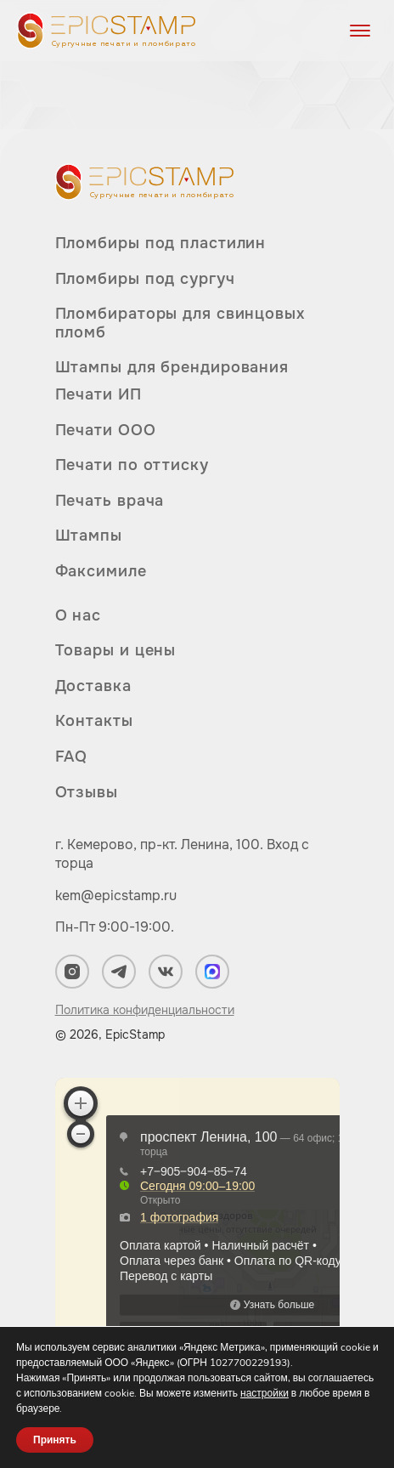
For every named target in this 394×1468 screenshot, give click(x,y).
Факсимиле (101, 571)
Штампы (88, 535)
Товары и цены (116, 650)
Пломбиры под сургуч (145, 278)
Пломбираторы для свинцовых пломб (180, 323)
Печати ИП (98, 395)
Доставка (93, 686)
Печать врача (110, 500)
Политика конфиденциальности (144, 1009)
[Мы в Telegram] (119, 972)
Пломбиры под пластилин (161, 243)
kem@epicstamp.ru (116, 895)
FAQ (71, 756)
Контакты (94, 720)
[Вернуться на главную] (106, 30)
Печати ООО (105, 430)
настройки (264, 1393)
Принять (54, 1440)
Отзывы (86, 792)
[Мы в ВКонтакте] (166, 972)
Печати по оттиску (132, 465)
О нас (78, 616)
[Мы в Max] (212, 972)
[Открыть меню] (360, 31)
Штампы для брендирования (172, 367)
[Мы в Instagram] (72, 972)
